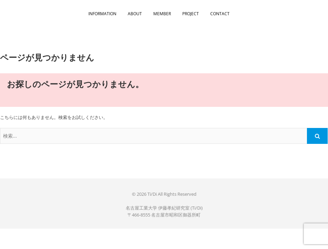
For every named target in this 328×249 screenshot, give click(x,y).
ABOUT (135, 14)
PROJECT (190, 14)
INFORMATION (102, 14)
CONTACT (220, 14)
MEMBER (162, 14)
